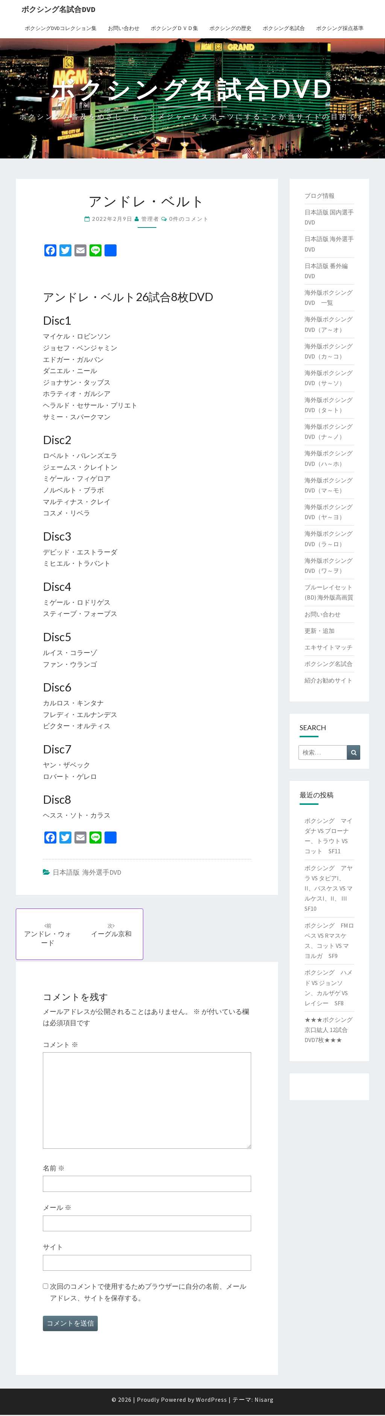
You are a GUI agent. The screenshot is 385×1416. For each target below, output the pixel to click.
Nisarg (264, 1400)
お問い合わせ (123, 28)
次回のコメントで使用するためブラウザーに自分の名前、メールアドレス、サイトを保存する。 (148, 1293)
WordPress (211, 1400)
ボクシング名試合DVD (58, 9)
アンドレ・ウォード (48, 935)
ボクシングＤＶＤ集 (174, 28)
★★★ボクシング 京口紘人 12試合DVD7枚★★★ (329, 1030)
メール (57, 1208)
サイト (53, 1248)
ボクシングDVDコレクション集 (61, 28)
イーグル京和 (112, 930)
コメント (60, 1045)
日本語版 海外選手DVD (87, 872)
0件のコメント (189, 218)
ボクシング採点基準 (340, 28)
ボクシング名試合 (284, 28)
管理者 (150, 218)
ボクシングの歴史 (230, 28)
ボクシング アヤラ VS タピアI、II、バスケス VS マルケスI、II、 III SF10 (329, 888)
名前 (54, 1168)
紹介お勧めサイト (329, 680)
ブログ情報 (320, 195)
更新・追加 (320, 630)
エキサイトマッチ (329, 647)
